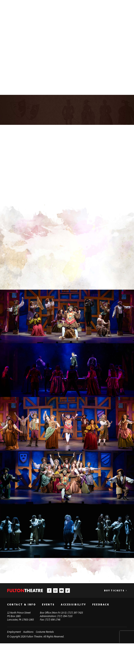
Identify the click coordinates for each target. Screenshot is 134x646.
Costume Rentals (45, 634)
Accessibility (73, 607)
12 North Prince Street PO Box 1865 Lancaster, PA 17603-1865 (20, 619)
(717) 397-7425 (75, 615)
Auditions (28, 634)
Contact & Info (21, 607)
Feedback (100, 607)
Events (48, 607)
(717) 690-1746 (52, 622)
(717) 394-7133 (64, 619)
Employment (14, 634)
